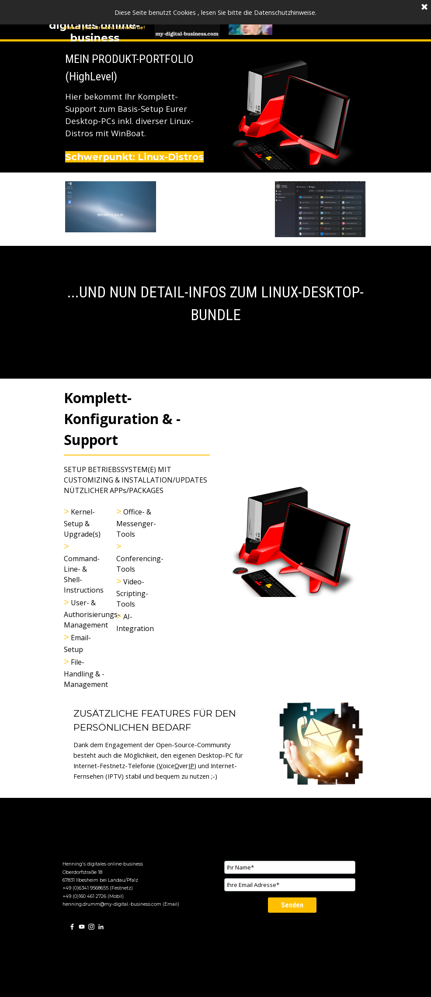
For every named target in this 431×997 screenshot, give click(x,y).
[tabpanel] (137, 107)
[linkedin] (100, 926)
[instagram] (91, 926)
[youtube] (81, 926)
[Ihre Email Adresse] (289, 884)
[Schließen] (424, 7)
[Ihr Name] (289, 867)
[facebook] (72, 926)
